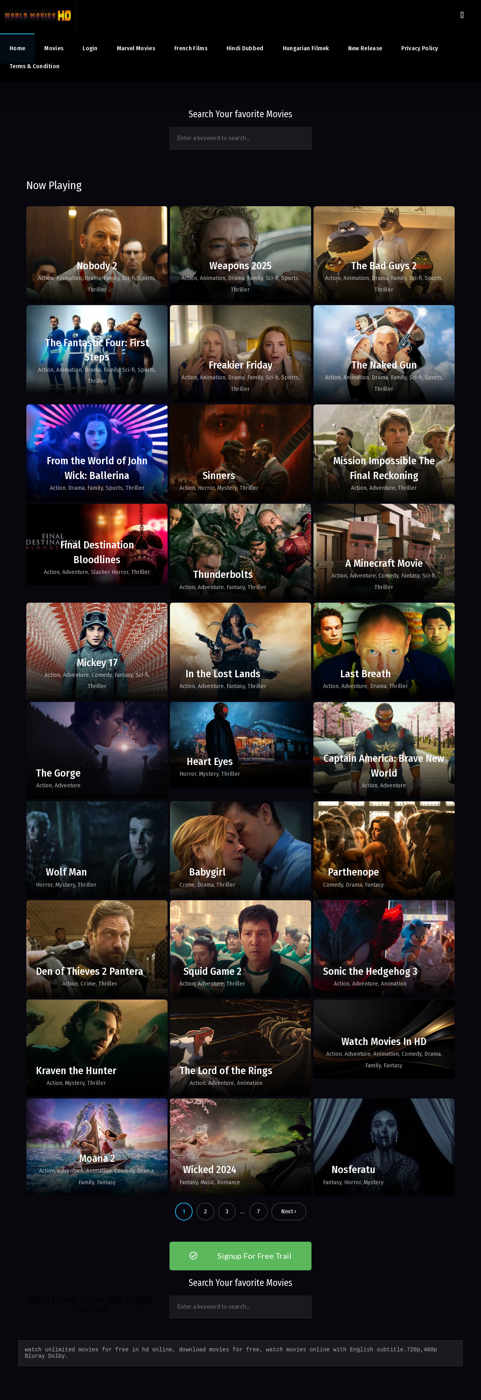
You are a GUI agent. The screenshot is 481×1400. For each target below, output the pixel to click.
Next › (288, 1211)
